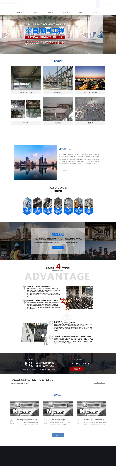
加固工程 (65, 12)
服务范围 (50, 12)
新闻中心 (81, 12)
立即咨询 (99, 382)
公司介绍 (34, 12)
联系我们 (96, 12)
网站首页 (19, 12)
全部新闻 (58, 435)
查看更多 (65, 170)
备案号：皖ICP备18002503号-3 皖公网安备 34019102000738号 (56, 464)
